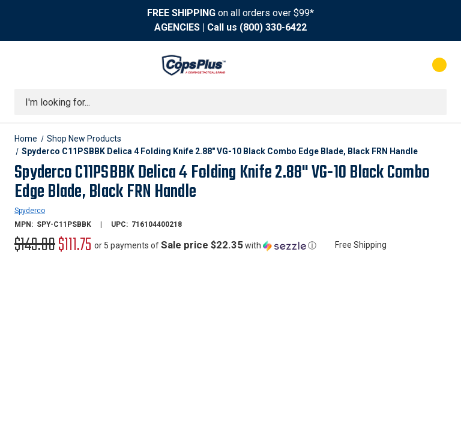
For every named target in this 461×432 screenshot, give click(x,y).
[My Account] (386, 65)
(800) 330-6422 (273, 27)
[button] (205, 245)
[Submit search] (433, 102)
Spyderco (29, 210)
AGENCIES (177, 27)
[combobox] (230, 102)
